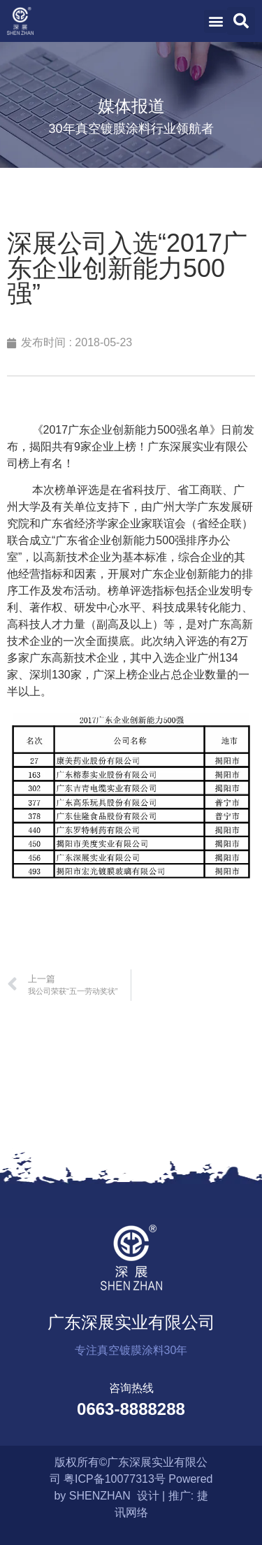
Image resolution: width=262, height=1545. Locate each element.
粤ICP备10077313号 (115, 1479)
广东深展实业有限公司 (131, 1322)
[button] (215, 21)
